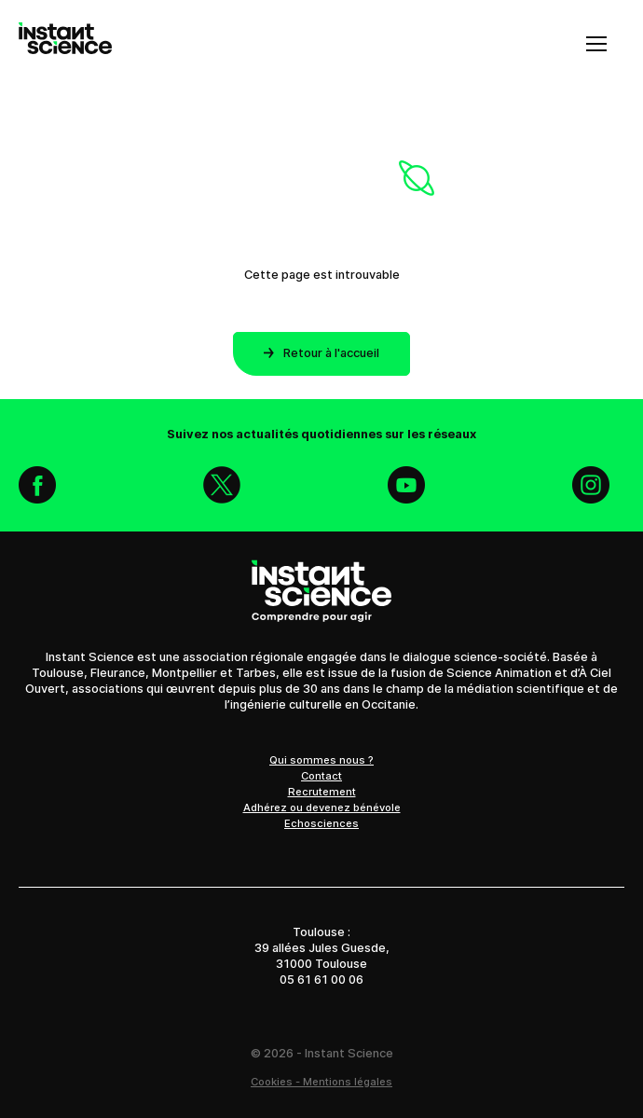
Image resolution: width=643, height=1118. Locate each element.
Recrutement (322, 791)
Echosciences (321, 823)
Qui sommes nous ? (321, 759)
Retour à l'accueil (321, 353)
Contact (321, 775)
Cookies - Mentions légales (321, 1081)
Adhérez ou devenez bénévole (322, 807)
